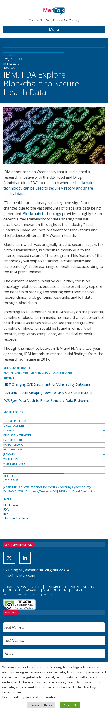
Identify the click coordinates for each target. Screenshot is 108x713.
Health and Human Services (52, 373)
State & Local (55, 590)
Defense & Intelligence (17, 435)
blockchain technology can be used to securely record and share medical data (48, 188)
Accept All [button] (70, 705)
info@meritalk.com (19, 575)
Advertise (20, 594)
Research (53, 587)
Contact (34, 594)
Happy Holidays (13, 444)
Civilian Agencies (16, 373)
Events (36, 587)
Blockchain (10, 505)
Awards (32, 590)
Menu (54, 29)
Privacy (47, 594)
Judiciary (9, 454)
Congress (9, 430)
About (6, 594)
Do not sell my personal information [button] (29, 697)
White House (11, 459)
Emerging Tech (12, 440)
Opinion (72, 587)
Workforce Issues (14, 463)
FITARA (76, 590)
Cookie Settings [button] (41, 705)
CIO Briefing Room (14, 420)
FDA (6, 509)
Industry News (12, 449)
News (21, 587)
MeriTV (88, 587)
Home (8, 587)
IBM (5, 514)
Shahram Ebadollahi (16, 518)
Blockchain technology (42, 213)
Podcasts (13, 590)
